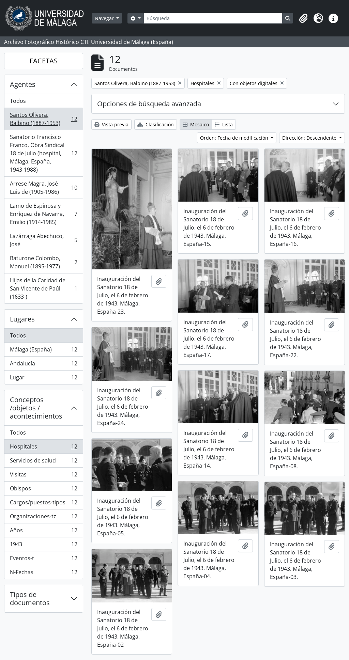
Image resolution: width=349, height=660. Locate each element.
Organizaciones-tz (43, 517)
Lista (224, 124)
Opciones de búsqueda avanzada (149, 103)
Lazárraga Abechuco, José (43, 240)
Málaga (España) (43, 351)
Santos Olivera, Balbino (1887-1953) (43, 119)
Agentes (22, 84)
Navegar (105, 18)
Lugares (22, 319)
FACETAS (44, 60)
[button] (303, 18)
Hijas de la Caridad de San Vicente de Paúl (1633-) (43, 288)
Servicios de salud (43, 462)
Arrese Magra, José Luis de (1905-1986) (43, 187)
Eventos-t (43, 559)
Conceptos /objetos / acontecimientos (36, 408)
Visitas (43, 476)
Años (43, 531)
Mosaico (196, 124)
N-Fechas (43, 573)
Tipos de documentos (30, 598)
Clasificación (155, 124)
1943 (43, 545)
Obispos (43, 490)
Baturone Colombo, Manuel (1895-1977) (43, 262)
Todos (18, 101)
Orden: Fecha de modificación (235, 138)
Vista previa (111, 124)
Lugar (43, 378)
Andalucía (43, 365)
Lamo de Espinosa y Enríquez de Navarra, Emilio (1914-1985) (43, 214)
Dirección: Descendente (310, 138)
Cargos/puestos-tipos (43, 503)
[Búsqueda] (213, 18)
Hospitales (43, 448)
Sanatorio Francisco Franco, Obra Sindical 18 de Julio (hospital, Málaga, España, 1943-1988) (43, 153)
